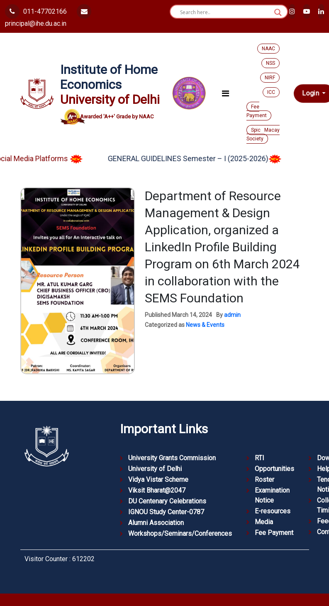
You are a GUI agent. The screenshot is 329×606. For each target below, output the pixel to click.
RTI (259, 458)
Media (264, 522)
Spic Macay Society (263, 134)
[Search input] (225, 12)
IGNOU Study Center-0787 (166, 512)
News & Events (205, 324)
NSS (270, 63)
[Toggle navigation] (225, 93)
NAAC (268, 49)
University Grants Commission (172, 458)
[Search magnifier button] (278, 12)
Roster (264, 479)
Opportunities (274, 469)
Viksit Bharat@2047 (156, 490)
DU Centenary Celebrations (167, 501)
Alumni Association (156, 523)
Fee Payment (256, 111)
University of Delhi (155, 469)
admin (232, 315)
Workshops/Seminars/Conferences (180, 533)
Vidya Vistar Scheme (158, 479)
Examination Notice (272, 495)
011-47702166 (36, 11)
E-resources (272, 511)
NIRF (270, 78)
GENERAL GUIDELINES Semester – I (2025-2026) (201, 158)
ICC (271, 92)
